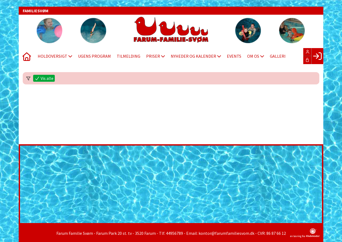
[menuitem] (27, 56)
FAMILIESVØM (35, 10)
